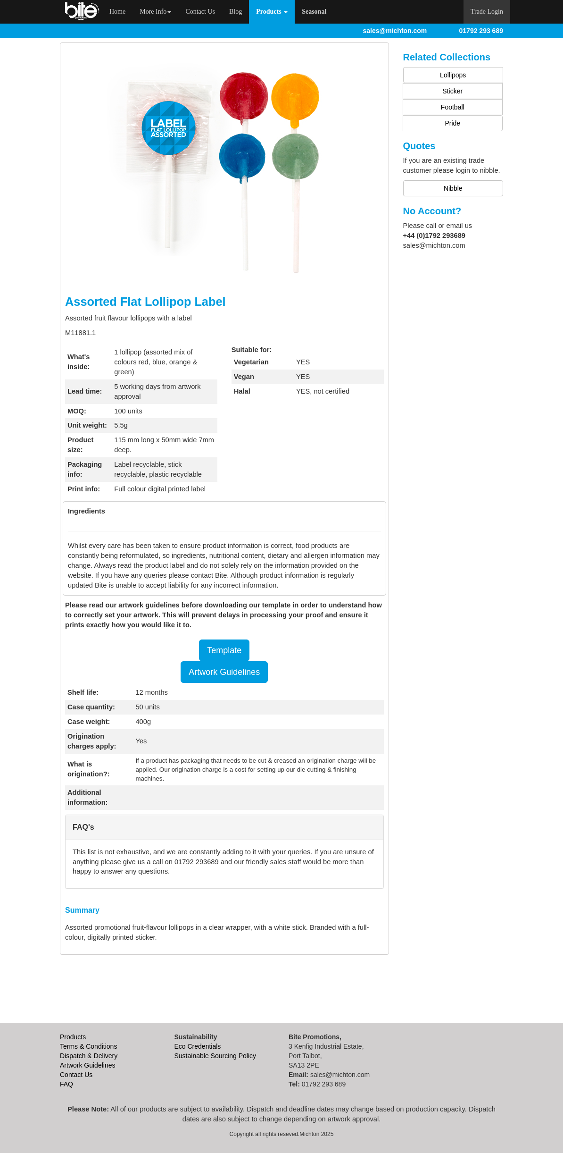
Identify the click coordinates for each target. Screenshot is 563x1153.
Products (73, 1037)
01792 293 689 (481, 30)
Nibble (453, 188)
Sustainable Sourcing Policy (215, 1056)
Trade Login (487, 11)
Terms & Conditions (88, 1046)
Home (120, 11)
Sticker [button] (452, 91)
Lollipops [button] (453, 75)
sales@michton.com (395, 30)
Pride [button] (452, 123)
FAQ (66, 1084)
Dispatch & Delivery (88, 1056)
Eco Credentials (197, 1046)
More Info (155, 11)
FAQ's (83, 827)
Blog (235, 11)
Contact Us (200, 11)
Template (224, 650)
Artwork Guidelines (224, 672)
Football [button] (452, 107)
